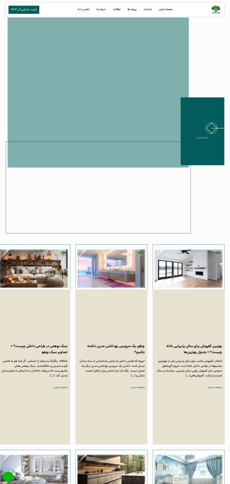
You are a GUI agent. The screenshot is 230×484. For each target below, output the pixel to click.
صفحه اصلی (166, 9)
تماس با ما (84, 9)
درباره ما (101, 9)
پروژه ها (132, 9)
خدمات (148, 9)
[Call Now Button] (8, 476)
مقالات (116, 9)
